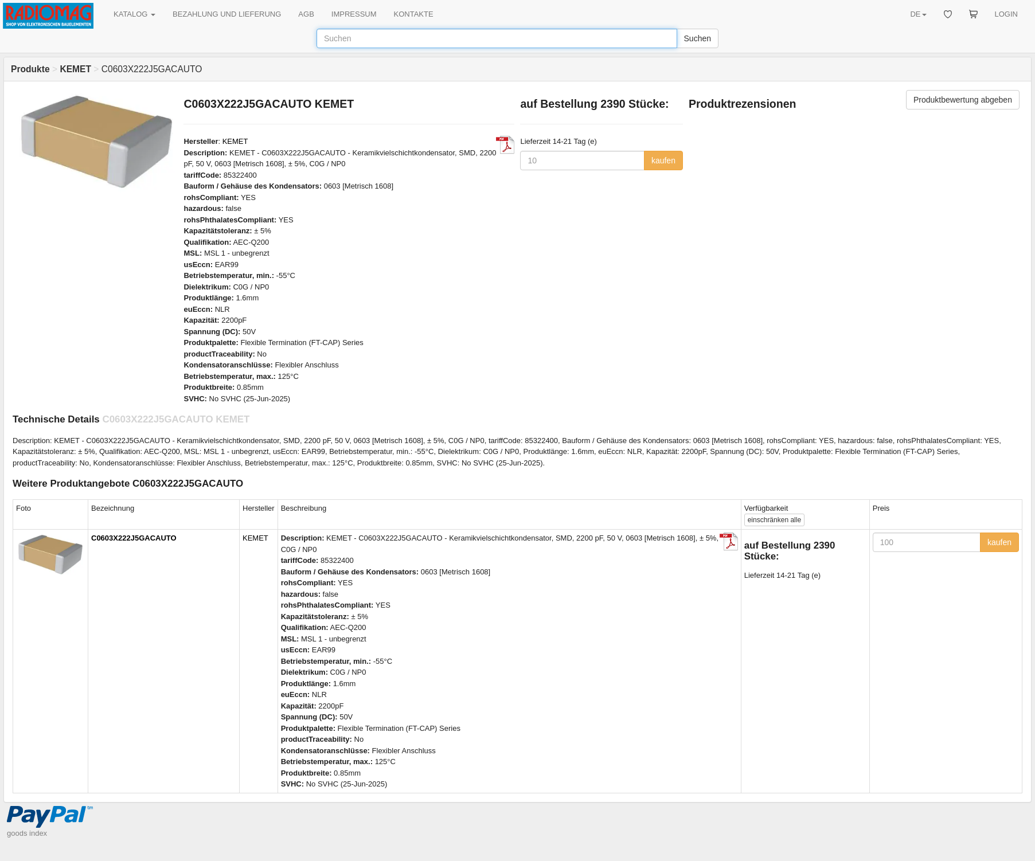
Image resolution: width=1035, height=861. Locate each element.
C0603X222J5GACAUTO (134, 538)
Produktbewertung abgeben (962, 99)
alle (774, 520)
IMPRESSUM (354, 14)
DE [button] (918, 14)
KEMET (235, 141)
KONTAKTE (413, 14)
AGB (306, 14)
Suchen (697, 38)
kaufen (663, 160)
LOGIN (1006, 14)
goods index (27, 833)
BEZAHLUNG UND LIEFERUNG (227, 14)
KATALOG (134, 14)
